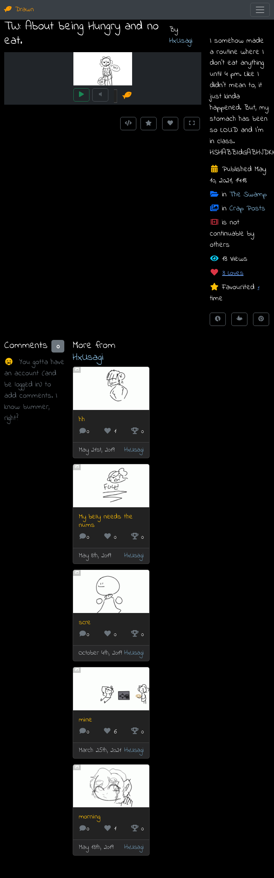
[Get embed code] (128, 123)
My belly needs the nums (106, 521)
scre (85, 623)
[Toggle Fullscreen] (192, 123)
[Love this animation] (170, 123)
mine (85, 720)
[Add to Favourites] (148, 123)
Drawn (19, 10)
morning (89, 817)
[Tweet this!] (239, 319)
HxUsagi (180, 40)
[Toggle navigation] (260, 10)
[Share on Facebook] (218, 319)
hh (82, 419)
